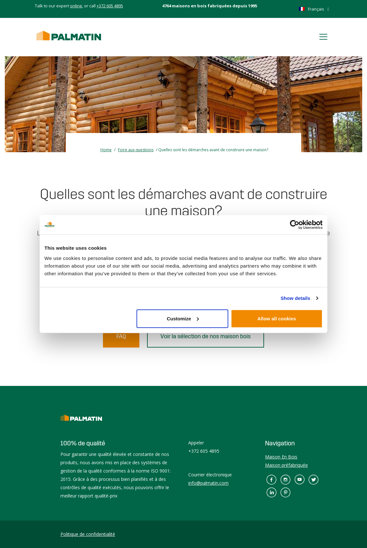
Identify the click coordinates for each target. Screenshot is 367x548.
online (76, 6)
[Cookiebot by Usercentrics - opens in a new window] (295, 225)
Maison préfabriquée (286, 465)
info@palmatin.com (208, 483)
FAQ (121, 336)
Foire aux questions (135, 150)
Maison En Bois (281, 457)
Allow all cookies (276, 318)
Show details (295, 298)
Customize (183, 318)
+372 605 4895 (110, 6)
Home (106, 150)
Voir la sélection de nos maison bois (205, 336)
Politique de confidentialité (87, 534)
